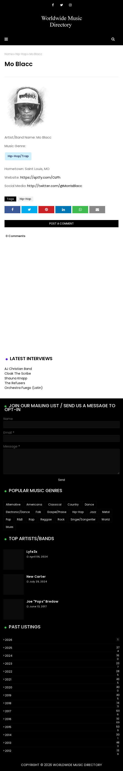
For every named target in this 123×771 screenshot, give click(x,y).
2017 (62, 711)
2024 (62, 656)
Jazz (93, 512)
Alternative (13, 504)
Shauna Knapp (16, 378)
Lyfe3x (31, 551)
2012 (62, 751)
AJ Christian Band (18, 368)
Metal (106, 512)
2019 (62, 695)
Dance (89, 504)
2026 (62, 640)
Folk (38, 512)
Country (73, 504)
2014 (62, 735)
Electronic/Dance (18, 512)
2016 (62, 719)
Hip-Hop (21, 54)
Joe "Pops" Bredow (42, 601)
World (106, 519)
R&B (20, 519)
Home (9, 54)
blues (9, 527)
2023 (62, 663)
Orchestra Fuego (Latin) (24, 388)
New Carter (36, 576)
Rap (31, 519)
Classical (55, 504)
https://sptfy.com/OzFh (40, 177)
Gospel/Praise (56, 512)
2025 (62, 648)
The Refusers (15, 383)
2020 (62, 687)
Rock (61, 519)
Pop (8, 519)
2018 (62, 703)
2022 (62, 671)
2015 (62, 727)
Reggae (46, 519)
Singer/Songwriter (83, 519)
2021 (62, 679)
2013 (62, 743)
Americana (34, 504)
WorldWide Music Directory (77, 765)
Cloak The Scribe (18, 373)
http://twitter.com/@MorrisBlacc (54, 185)
